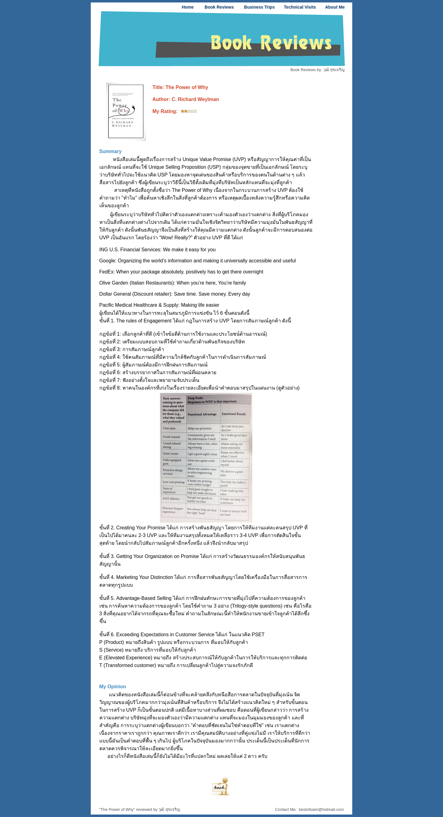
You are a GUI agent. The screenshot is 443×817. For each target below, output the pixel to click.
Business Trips (259, 7)
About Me (335, 7)
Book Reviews (219, 7)
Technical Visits (300, 7)
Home (188, 7)
